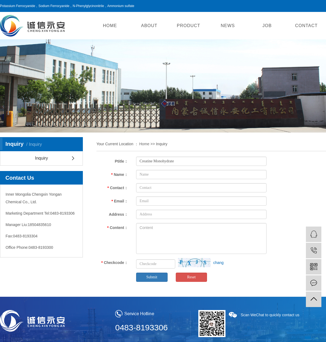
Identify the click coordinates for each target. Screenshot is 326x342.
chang (218, 262)
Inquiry (41, 158)
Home (144, 144)
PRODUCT (188, 25)
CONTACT (306, 25)
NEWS (228, 25)
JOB (267, 25)
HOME (110, 25)
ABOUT (149, 25)
